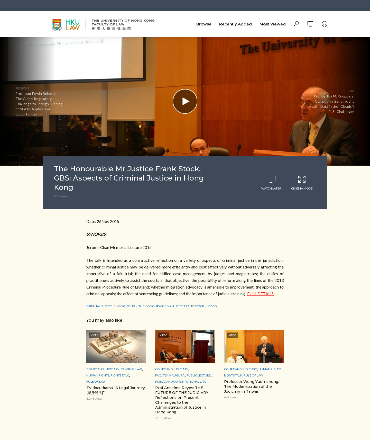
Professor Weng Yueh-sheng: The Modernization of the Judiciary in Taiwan (251, 386)
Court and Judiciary (102, 369)
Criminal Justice (99, 306)
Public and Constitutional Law (180, 381)
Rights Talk (120, 375)
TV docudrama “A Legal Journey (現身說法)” (115, 390)
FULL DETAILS (260, 293)
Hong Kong (125, 306)
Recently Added (235, 24)
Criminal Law (131, 369)
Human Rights (97, 375)
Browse (203, 24)
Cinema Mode (301, 182)
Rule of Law (96, 381)
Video (212, 306)
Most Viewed (273, 24)
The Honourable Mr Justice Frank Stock (171, 306)
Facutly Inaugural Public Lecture (183, 375)
